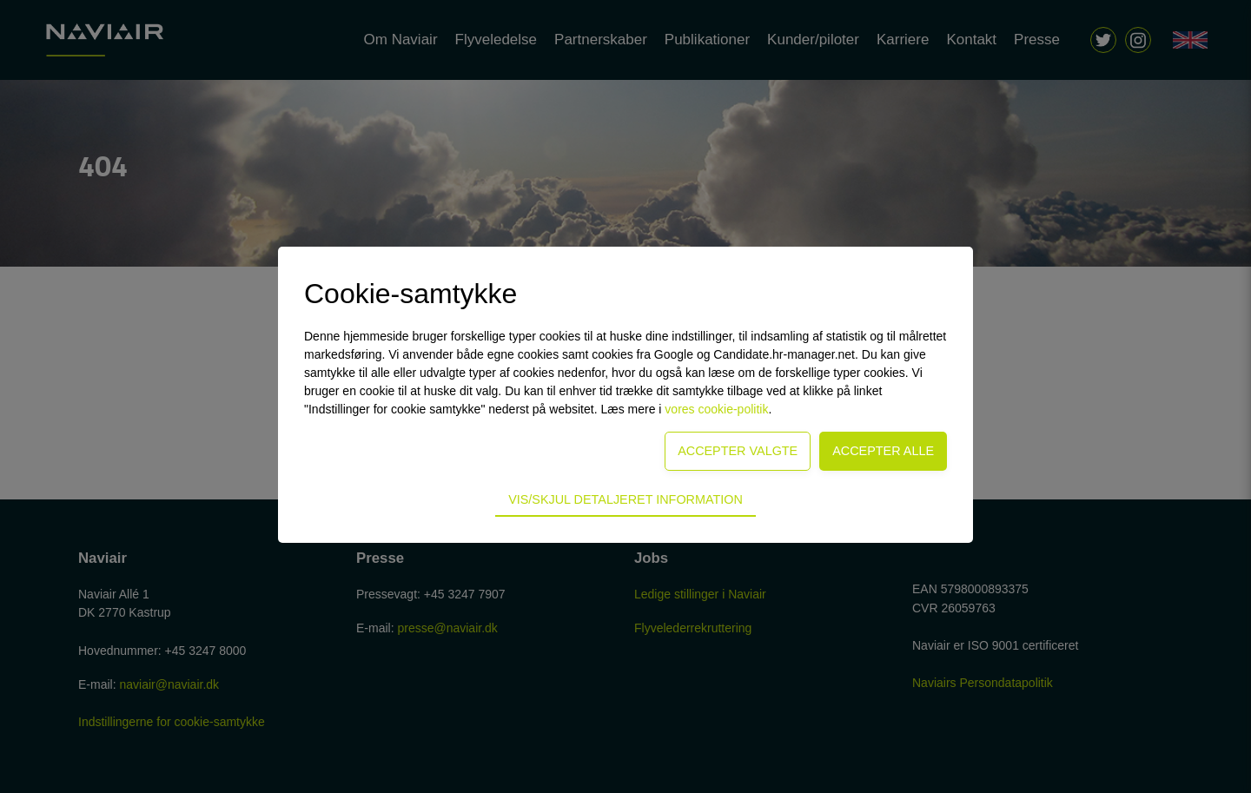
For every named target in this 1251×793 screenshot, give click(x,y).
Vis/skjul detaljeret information (625, 499)
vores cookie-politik (716, 409)
